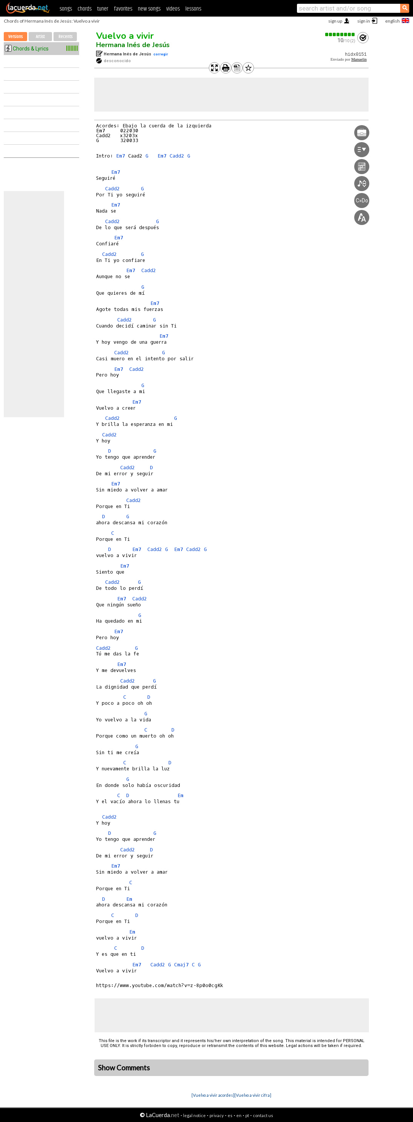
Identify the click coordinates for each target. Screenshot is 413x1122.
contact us (263, 1115)
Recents (65, 36)
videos (173, 9)
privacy (217, 1115)
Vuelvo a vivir (125, 36)
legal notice (194, 1115)
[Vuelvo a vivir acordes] (212, 1095)
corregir (160, 54)
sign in (363, 21)
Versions (15, 36)
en (239, 1115)
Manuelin (359, 59)
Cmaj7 (181, 964)
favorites (123, 9)
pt (247, 1115)
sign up (335, 21)
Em (180, 795)
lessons (193, 9)
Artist (40, 36)
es (230, 1115)
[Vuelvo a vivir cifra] (252, 1095)
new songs (149, 9)
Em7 (120, 156)
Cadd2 (177, 156)
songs (66, 9)
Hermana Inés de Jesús (133, 44)
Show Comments (124, 1068)
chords (85, 9)
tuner (102, 9)
